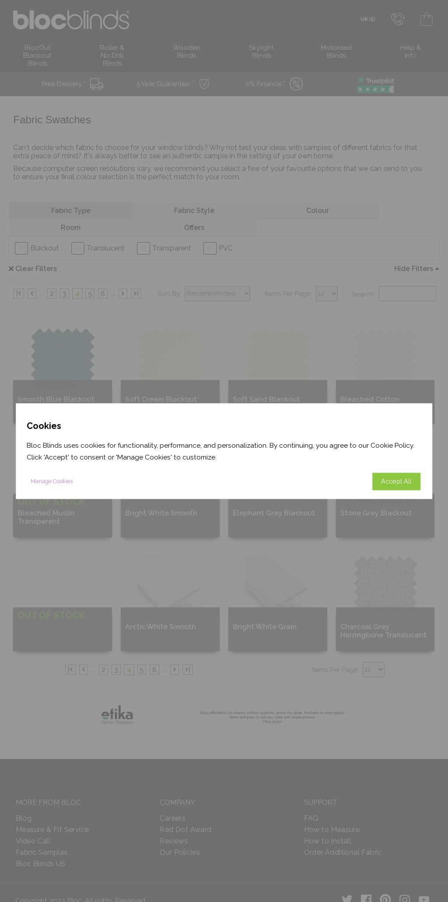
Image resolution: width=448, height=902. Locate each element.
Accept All (396, 481)
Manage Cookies (52, 481)
